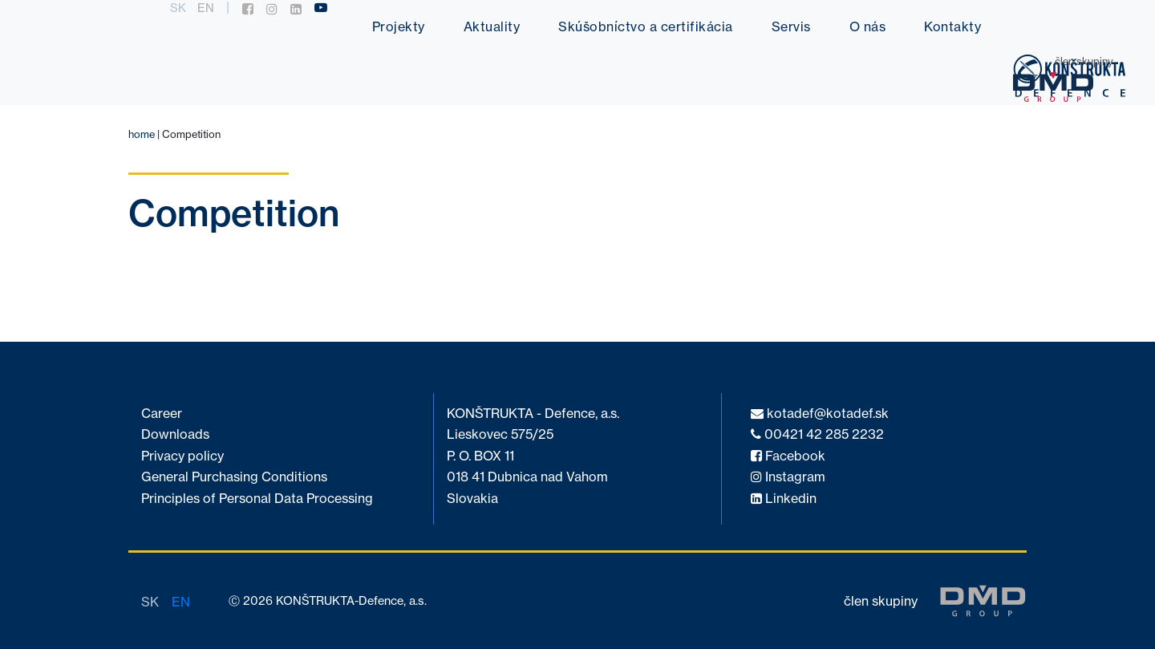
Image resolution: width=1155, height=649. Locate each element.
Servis (791, 26)
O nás (867, 26)
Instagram (788, 477)
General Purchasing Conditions (234, 477)
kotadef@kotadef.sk (820, 413)
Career (161, 413)
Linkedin (784, 498)
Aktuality (492, 26)
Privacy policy (182, 456)
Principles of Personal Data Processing (257, 498)
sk (178, 8)
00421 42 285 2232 (817, 434)
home (141, 134)
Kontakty (952, 26)
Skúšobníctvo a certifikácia (645, 26)
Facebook (788, 456)
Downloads (175, 434)
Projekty (398, 26)
